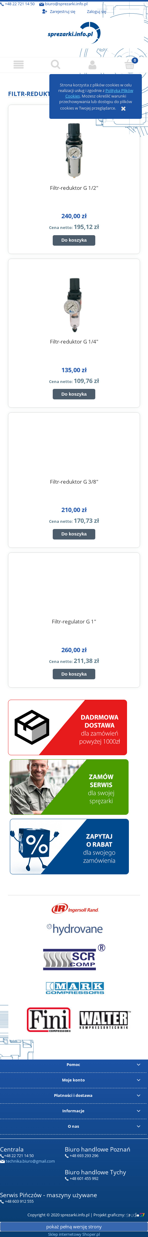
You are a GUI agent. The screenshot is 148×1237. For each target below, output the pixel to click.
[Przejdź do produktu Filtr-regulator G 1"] (74, 590)
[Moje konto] (92, 64)
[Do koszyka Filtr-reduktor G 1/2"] (74, 240)
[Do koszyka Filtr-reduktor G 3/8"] (74, 534)
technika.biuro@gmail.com (30, 1161)
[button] (18, 64)
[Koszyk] (129, 64)
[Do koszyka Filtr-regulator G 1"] (74, 674)
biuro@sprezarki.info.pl (66, 3)
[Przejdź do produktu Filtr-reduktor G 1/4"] (74, 303)
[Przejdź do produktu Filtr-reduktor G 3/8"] (74, 450)
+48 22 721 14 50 (20, 3)
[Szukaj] (55, 64)
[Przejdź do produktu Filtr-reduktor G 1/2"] (74, 149)
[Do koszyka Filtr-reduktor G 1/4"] (74, 394)
